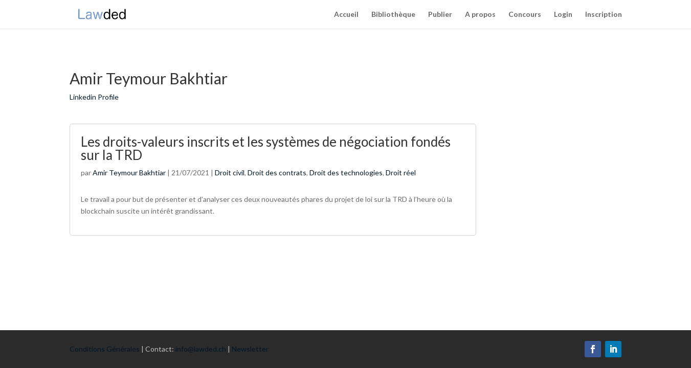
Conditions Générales (105, 348)
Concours (524, 14)
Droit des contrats (277, 172)
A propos (480, 14)
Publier (440, 14)
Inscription (603, 14)
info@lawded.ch (200, 348)
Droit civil (229, 172)
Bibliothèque (393, 14)
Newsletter (250, 348)
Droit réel (401, 172)
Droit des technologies (346, 172)
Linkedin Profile (94, 97)
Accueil (346, 14)
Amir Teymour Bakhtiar (129, 172)
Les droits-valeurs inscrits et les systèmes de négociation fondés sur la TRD (266, 148)
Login (563, 14)
